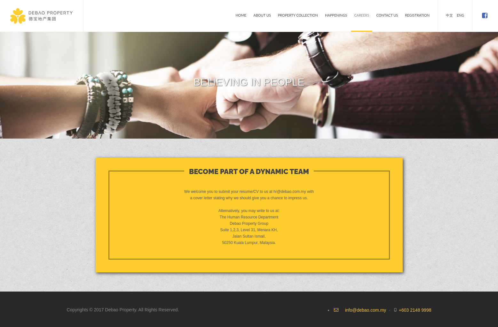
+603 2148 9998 (415, 310)
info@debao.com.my (365, 310)
